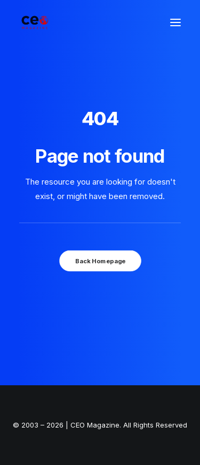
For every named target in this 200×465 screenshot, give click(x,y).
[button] (175, 22)
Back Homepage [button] (100, 260)
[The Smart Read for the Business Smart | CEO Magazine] (35, 22)
